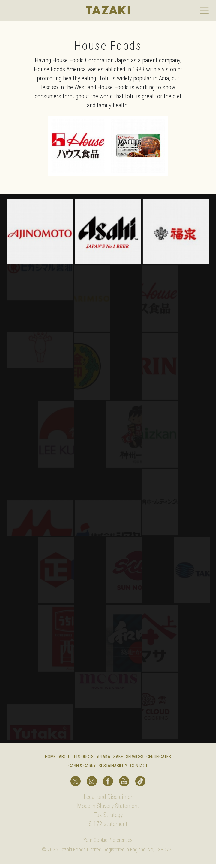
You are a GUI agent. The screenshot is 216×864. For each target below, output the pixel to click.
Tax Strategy (108, 814)
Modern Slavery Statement (108, 805)
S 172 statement (108, 823)
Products (84, 756)
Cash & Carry (82, 765)
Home (50, 756)
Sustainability (113, 765)
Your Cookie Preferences (108, 840)
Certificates (158, 756)
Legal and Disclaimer (108, 796)
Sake (118, 756)
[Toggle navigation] (204, 10)
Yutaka (103, 756)
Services (134, 756)
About (65, 756)
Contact (139, 765)
